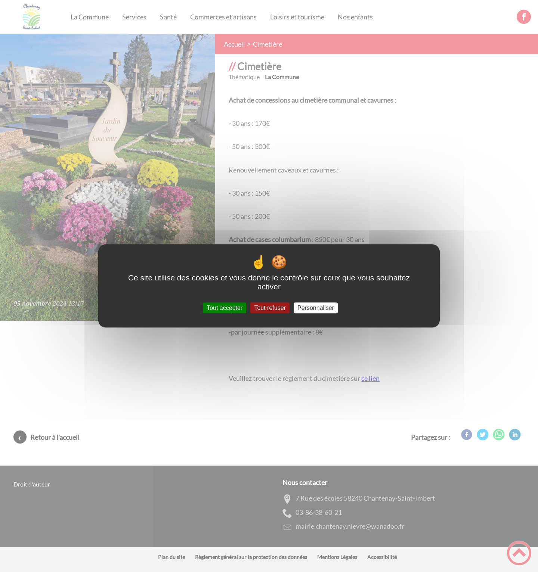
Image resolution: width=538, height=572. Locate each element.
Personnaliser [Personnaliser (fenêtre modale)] (315, 308)
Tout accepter (224, 308)
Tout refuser (269, 308)
